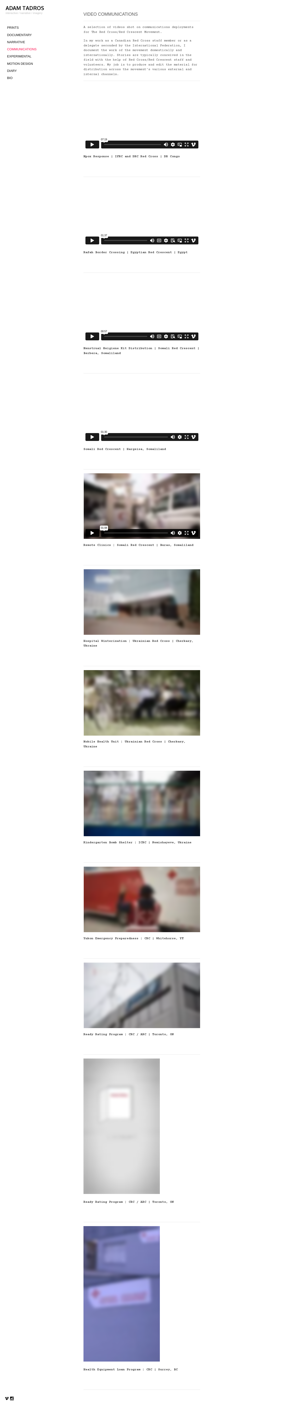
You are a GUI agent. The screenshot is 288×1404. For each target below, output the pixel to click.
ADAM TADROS (25, 8)
